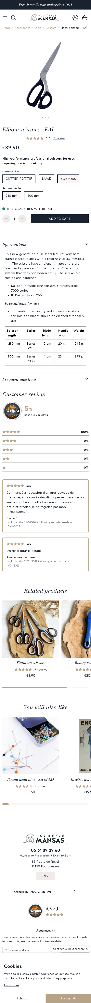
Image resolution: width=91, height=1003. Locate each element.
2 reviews (59, 138)
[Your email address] (30, 950)
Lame (46, 178)
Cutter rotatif (19, 178)
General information (32, 891)
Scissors (51, 28)
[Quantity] (14, 219)
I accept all (68, 998)
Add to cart (60, 219)
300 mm (34, 196)
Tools (37, 28)
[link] (75, 18)
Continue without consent (68, 949)
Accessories (22, 28)
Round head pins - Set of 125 (30, 779)
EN (44, 876)
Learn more (11, 985)
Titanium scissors (30, 663)
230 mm (12, 196)
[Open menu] (5, 18)
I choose (22, 998)
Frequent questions (19, 379)
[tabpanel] (45, 306)
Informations (14, 244)
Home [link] (6, 28)
